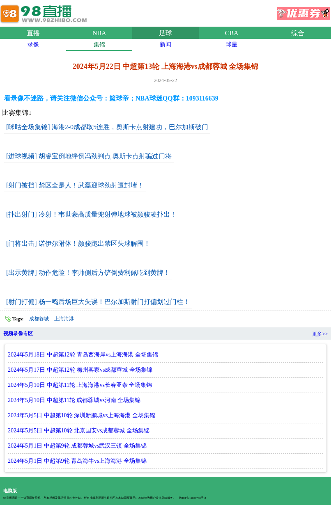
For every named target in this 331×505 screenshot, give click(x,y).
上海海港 (64, 319)
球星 (231, 44)
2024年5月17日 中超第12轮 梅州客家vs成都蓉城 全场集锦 (80, 370)
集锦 (99, 44)
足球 (165, 33)
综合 (297, 33)
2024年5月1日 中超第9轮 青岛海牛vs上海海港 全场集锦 (77, 461)
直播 (33, 33)
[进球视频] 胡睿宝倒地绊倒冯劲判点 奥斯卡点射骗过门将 (89, 156)
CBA (232, 33)
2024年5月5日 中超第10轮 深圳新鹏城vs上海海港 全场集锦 (81, 415)
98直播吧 (45, 12)
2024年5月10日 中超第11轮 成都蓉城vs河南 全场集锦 (74, 400)
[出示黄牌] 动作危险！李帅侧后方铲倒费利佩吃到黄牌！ (88, 272)
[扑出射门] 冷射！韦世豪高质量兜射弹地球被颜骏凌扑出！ (91, 214)
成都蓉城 (39, 319)
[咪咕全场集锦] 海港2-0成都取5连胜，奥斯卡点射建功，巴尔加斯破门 (107, 126)
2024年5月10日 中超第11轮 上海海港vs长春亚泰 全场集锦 (80, 385)
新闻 (165, 44)
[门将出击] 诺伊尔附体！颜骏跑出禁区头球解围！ (78, 243)
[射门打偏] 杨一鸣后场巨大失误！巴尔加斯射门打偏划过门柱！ (98, 301)
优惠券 (303, 10)
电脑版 (10, 490)
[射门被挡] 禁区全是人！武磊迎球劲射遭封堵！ (75, 185)
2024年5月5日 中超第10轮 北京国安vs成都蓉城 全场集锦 (78, 430)
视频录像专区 (18, 333)
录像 (33, 44)
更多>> (320, 334)
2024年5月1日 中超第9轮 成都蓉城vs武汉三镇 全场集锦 (77, 446)
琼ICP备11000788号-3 (192, 498)
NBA (99, 33)
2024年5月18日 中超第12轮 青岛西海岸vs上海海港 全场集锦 (83, 355)
